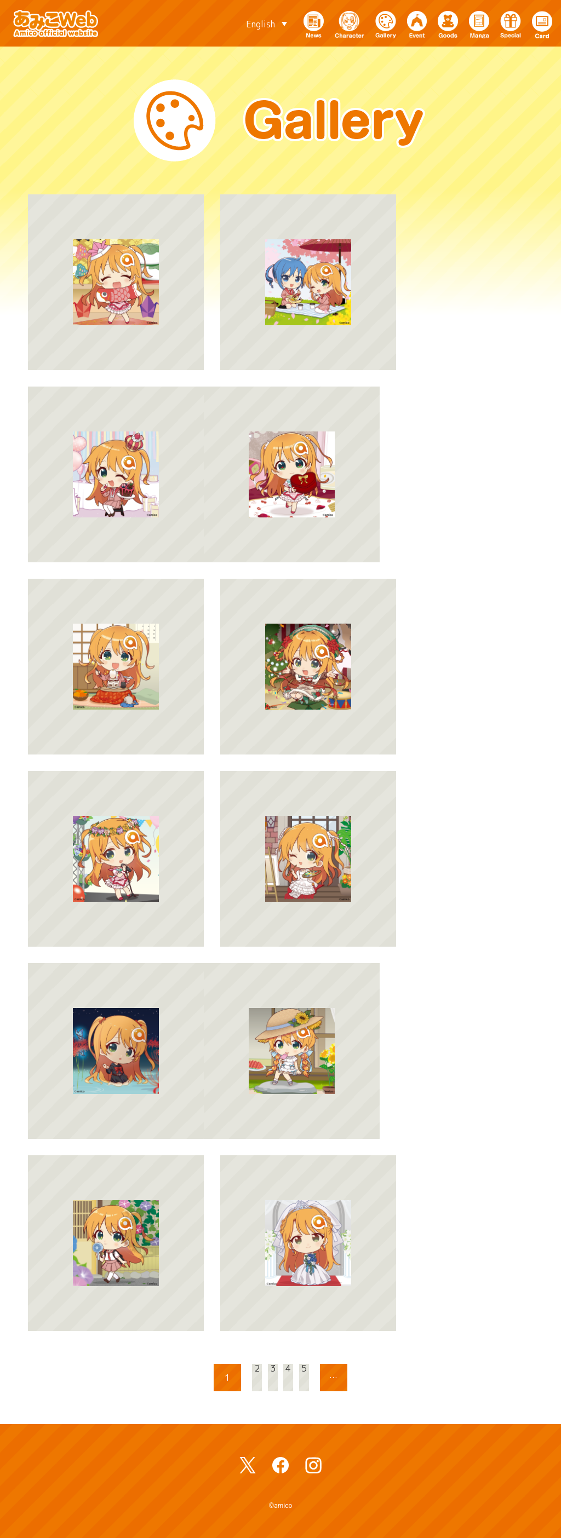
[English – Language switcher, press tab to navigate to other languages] (267, 23)
